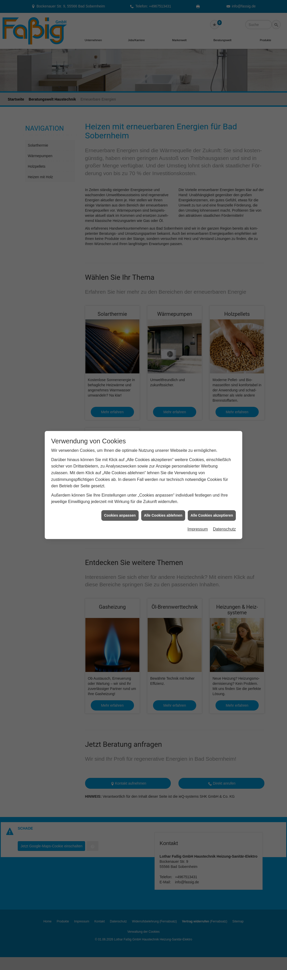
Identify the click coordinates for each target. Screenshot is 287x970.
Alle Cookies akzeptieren (212, 509)
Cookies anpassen (120, 509)
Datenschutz (224, 522)
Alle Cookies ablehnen (163, 509)
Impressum (197, 522)
